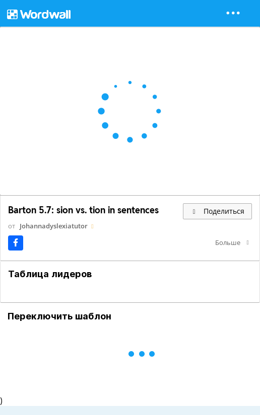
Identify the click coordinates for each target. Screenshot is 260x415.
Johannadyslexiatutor (54, 225)
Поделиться (217, 211)
